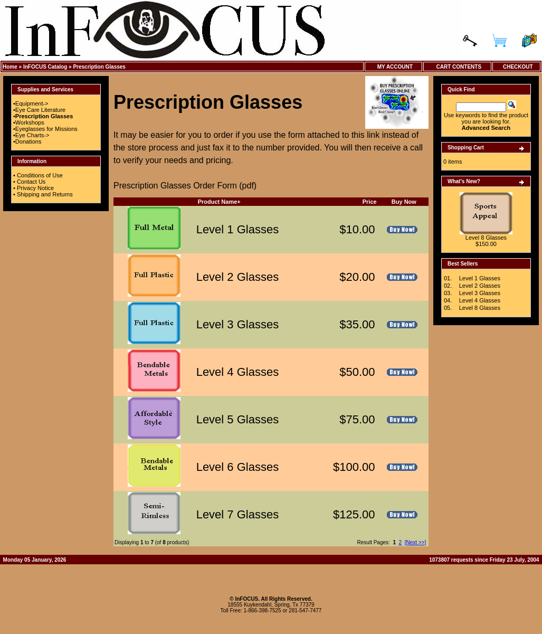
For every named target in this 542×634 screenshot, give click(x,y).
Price (370, 201)
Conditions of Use (40, 175)
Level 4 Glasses (237, 371)
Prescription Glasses (99, 67)
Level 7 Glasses (237, 514)
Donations (28, 141)
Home (10, 67)
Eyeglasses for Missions (46, 129)
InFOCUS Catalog (45, 67)
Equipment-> (32, 103)
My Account (393, 67)
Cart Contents (457, 67)
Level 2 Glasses (237, 276)
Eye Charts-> (32, 135)
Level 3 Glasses (237, 324)
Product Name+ (219, 201)
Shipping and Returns (45, 194)
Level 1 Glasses (237, 229)
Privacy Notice (35, 188)
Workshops (29, 122)
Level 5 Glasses (237, 419)
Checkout (516, 67)
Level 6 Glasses (237, 467)
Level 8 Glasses (486, 237)
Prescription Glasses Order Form (176, 185)
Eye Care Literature (40, 110)
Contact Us (31, 181)
